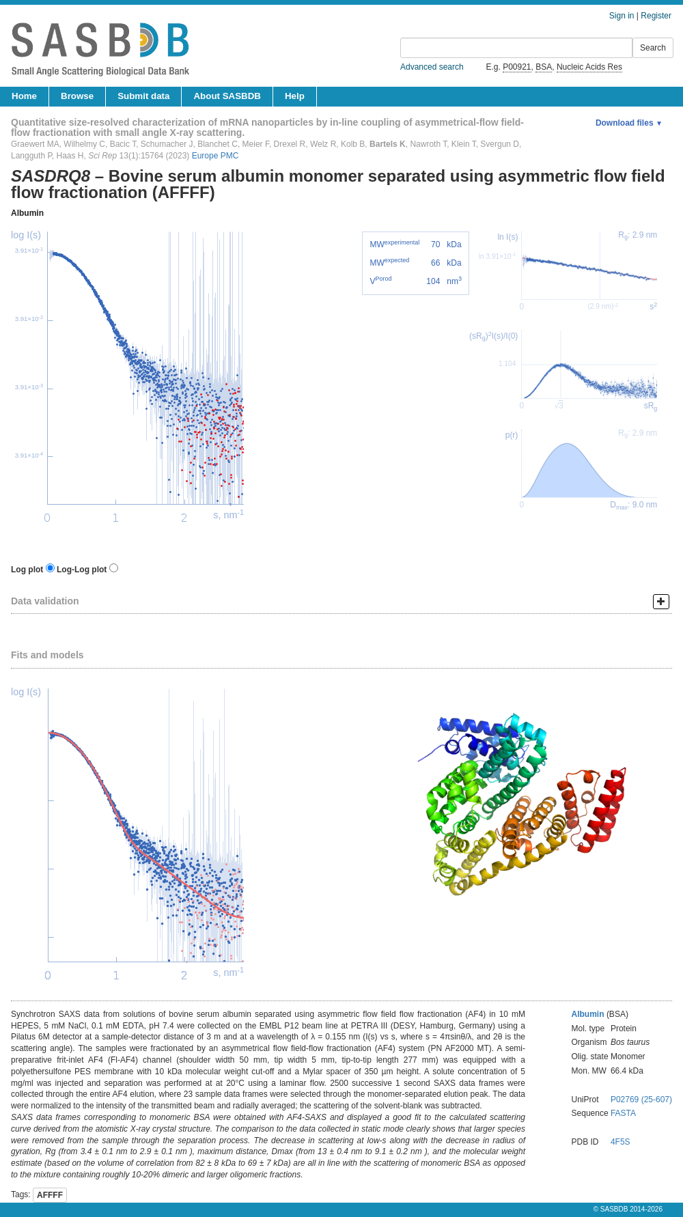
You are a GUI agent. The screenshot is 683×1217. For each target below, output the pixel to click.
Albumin (27, 213)
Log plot (27, 569)
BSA (543, 67)
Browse (77, 96)
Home (24, 96)
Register (656, 15)
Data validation (45, 601)
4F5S (620, 1142)
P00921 (517, 67)
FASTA (623, 1113)
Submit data (143, 96)
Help (295, 96)
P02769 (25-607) (641, 1099)
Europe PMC (215, 155)
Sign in (622, 15)
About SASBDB (226, 96)
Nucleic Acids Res (589, 67)
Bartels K (388, 144)
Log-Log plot (82, 569)
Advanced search (432, 67)
